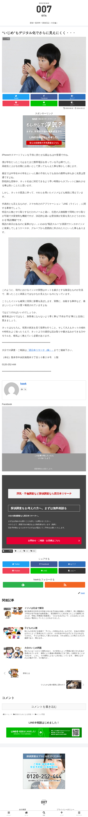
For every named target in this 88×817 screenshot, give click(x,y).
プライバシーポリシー (65, 810)
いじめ (18, 551)
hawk (23, 383)
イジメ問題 (7, 551)
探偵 (33, 551)
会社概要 (22, 810)
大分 (26, 551)
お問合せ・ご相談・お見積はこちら (44, 541)
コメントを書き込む (44, 707)
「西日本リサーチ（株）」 (40, 350)
